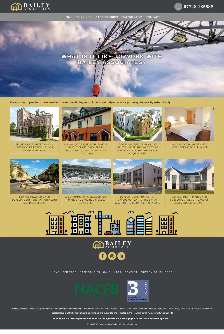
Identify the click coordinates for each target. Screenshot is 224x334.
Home (68, 17)
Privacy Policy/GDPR (157, 272)
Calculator (132, 17)
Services (84, 17)
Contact (153, 17)
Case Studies (107, 17)
